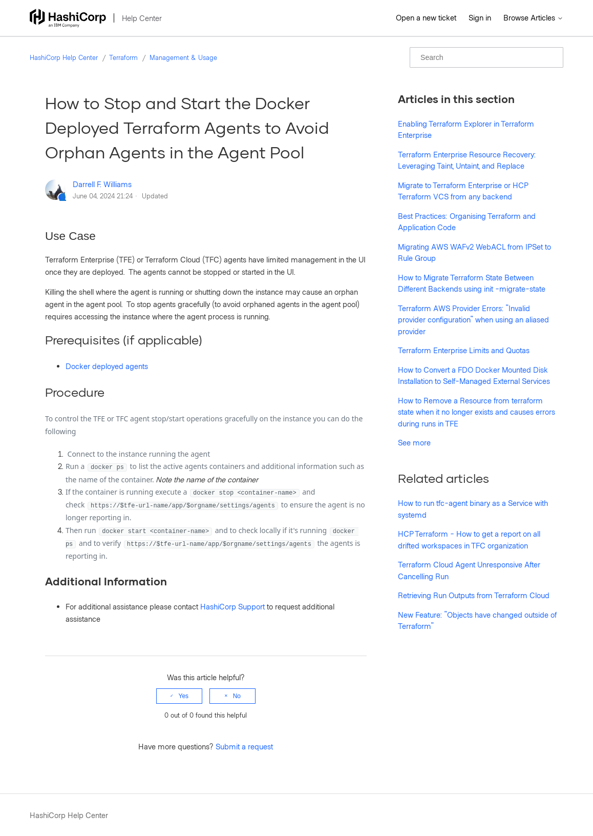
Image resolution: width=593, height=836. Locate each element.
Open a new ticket (426, 17)
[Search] (486, 57)
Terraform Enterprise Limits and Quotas (464, 350)
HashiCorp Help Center (64, 57)
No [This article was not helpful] (237, 696)
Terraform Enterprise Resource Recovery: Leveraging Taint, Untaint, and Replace (467, 160)
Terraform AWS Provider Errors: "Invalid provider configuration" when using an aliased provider (473, 319)
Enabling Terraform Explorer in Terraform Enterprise (466, 129)
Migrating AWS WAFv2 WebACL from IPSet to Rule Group (474, 252)
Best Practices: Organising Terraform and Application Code (467, 221)
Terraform (123, 57)
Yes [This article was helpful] (184, 696)
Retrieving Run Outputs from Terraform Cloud (473, 595)
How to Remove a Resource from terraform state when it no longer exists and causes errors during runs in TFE (476, 412)
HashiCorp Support (232, 606)
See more (414, 442)
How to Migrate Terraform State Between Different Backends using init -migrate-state (471, 283)
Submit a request (244, 746)
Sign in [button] (480, 17)
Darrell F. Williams (102, 184)
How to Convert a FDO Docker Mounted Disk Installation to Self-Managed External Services (474, 375)
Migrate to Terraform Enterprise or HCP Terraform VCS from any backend (463, 190)
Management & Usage (183, 57)
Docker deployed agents (107, 366)
